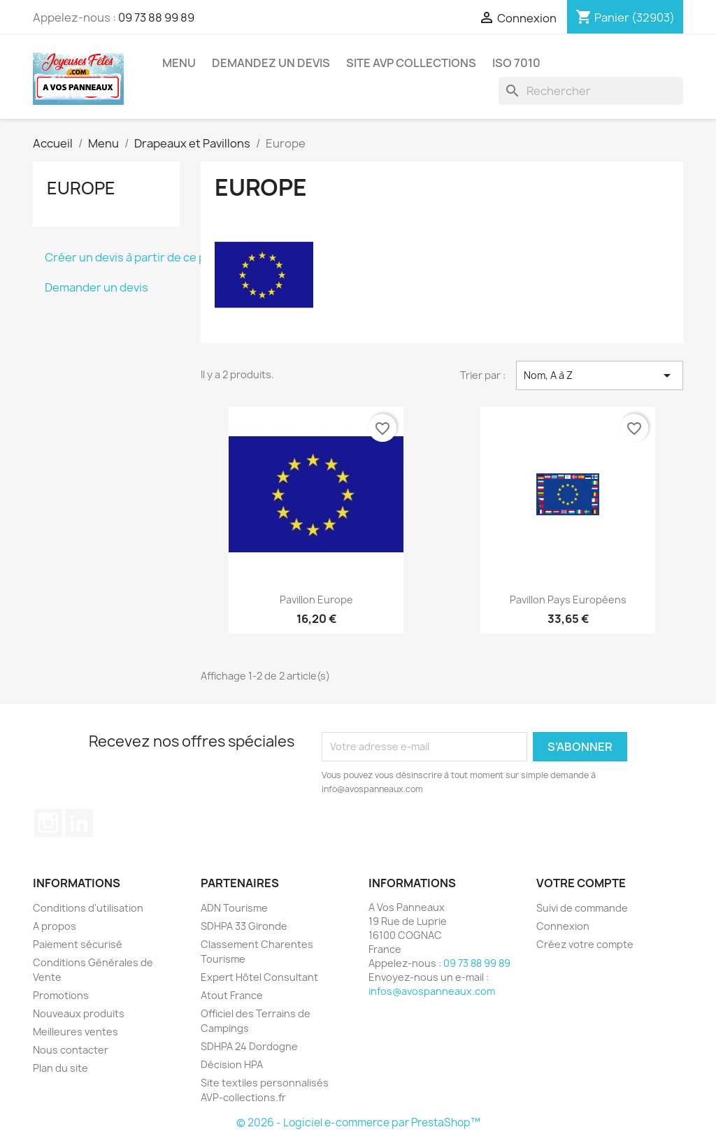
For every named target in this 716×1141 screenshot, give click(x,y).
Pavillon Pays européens (568, 599)
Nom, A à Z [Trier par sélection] (599, 375)
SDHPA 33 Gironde (244, 926)
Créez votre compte (584, 944)
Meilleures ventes (75, 1031)
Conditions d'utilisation (88, 907)
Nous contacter (70, 1049)
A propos (54, 926)
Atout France (232, 995)
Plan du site (60, 1068)
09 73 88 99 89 (156, 17)
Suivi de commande (582, 907)
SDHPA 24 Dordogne (249, 1046)
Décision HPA (232, 1064)
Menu (179, 63)
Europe (81, 188)
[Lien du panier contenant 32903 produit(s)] (625, 17)
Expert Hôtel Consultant (259, 977)
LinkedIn (79, 823)
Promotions (61, 995)
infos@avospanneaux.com (431, 991)
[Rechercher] (591, 91)
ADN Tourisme (234, 907)
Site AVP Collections (411, 63)
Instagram (48, 823)
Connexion (562, 926)
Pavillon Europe (316, 599)
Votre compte (581, 883)
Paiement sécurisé (77, 944)
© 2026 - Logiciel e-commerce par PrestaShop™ (358, 1122)
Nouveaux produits (78, 1013)
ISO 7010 (516, 63)
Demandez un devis (271, 63)
